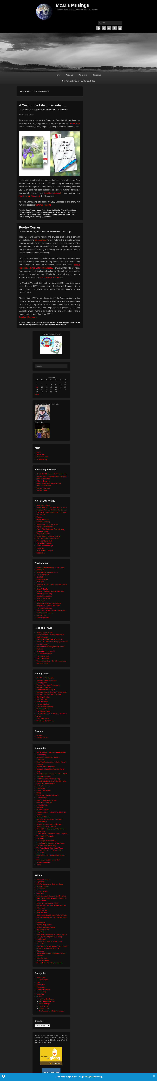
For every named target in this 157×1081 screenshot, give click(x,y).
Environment (41, 977)
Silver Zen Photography (45, 706)
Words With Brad (43, 960)
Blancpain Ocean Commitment (47, 572)
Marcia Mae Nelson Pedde (46, 109)
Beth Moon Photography (45, 678)
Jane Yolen (40, 894)
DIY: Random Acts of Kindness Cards (50, 884)
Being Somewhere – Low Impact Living (50, 567)
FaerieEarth (41, 889)
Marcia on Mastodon (44, 486)
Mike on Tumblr (42, 490)
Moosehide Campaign (44, 802)
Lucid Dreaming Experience (46, 800)
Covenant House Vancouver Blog (48, 779)
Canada (37, 212)
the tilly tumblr (41, 939)
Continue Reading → (44, 205)
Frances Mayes (42, 891)
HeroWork (40, 582)
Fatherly (39, 517)
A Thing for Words (43, 879)
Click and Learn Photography (47, 680)
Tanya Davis (41, 932)
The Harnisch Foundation (45, 836)
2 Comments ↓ (63, 109)
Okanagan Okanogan (44, 596)
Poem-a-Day (41, 922)
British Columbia (25, 212)
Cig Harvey (40, 882)
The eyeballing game (44, 543)
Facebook (98, 28)
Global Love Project (43, 791)
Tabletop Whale (42, 738)
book (74, 210)
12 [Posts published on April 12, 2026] (37, 387)
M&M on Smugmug (43, 481)
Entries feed (41, 454)
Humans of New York (44, 687)
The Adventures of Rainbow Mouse (51, 1011)
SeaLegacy (41, 601)
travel (72, 214)
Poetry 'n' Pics (44, 1006)
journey (63, 212)
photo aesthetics (42, 702)
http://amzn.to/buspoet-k (29, 196)
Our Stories (82, 75)
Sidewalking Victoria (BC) (45, 651)
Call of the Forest (43, 575)
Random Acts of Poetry (50, 277)
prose (39, 214)
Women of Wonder (43, 862)
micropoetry (71, 212)
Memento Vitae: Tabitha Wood (47, 903)
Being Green (43, 980)
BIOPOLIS (40, 570)
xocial (39, 865)
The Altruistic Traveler (44, 654)
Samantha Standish (43, 817)
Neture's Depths (42, 589)
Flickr (109, 28)
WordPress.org (42, 459)
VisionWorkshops (43, 718)
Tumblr (114, 28)
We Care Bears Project (45, 550)
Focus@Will (41, 788)
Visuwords (40, 951)
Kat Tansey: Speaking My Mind (47, 795)
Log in (39, 452)
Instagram (120, 28)
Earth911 (40, 577)
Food (38, 982)
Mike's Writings (44, 1004)
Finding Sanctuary (43, 786)
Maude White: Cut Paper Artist (47, 524)
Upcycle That (41, 615)
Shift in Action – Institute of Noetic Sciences (52, 834)
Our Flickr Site (42, 699)
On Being (40, 807)
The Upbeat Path (43, 658)
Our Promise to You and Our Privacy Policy (78, 81)
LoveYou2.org (41, 798)
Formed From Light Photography (48, 685)
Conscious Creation (43, 776)
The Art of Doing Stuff (44, 541)
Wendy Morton (30, 217)
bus (33, 212)
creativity (44, 212)
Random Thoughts (43, 989)
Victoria (21, 217)
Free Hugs (42, 992)
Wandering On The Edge (45, 721)
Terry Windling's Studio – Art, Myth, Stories (52, 934)
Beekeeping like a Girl (44, 632)
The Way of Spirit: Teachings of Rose (50, 848)
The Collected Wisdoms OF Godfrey (49, 937)
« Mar (37, 394)
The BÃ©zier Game (43, 711)
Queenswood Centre (70, 322)
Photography (41, 987)
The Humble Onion (43, 656)
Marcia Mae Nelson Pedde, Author (49, 483)
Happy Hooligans (43, 519)
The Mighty (40, 838)
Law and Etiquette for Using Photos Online (52, 692)
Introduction (41, 985)
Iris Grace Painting (43, 522)
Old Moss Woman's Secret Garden (49, 694)
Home (58, 75)
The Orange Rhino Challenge (47, 841)
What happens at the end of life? (48, 860)
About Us (69, 75)
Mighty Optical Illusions (45, 527)
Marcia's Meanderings (33, 210)
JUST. (39, 793)
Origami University (43, 534)
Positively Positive (43, 810)
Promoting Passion (43, 704)
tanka (68, 214)
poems (28, 214)
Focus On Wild (42, 683)
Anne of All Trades (43, 505)
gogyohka (51, 212)
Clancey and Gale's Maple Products (49, 639)
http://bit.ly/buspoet (52, 193)
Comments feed (42, 457)
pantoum (22, 214)
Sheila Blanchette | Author (46, 927)
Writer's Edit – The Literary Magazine (50, 963)
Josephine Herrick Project (46, 690)
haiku (58, 212)
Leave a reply (66, 232)
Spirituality (56, 210)
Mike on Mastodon (43, 488)
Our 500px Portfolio (43, 697)
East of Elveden (42, 579)
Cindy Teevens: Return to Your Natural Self (52, 774)
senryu (54, 214)
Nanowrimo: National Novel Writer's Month (51, 915)
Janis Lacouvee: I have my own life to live (51, 896)
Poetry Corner (47, 210)
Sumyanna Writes (43, 709)
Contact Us (97, 75)
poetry (34, 214)
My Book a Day (42, 910)
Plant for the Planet (43, 598)
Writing (63, 210)
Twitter (104, 28)
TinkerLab (40, 548)
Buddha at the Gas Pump (45, 767)
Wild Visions (41, 553)
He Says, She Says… (46, 999)
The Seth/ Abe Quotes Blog (46, 845)
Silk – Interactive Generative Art (48, 539)
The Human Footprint (44, 608)
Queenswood (74, 123)
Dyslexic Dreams (43, 886)
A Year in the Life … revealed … (43, 105)
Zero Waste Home (43, 618)
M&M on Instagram (43, 479)
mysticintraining (42, 805)
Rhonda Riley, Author (44, 925)
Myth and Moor (42, 913)
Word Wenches (42, 958)
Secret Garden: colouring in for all (48, 536)
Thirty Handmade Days (45, 546)
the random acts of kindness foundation (50, 843)
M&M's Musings (72, 5)
